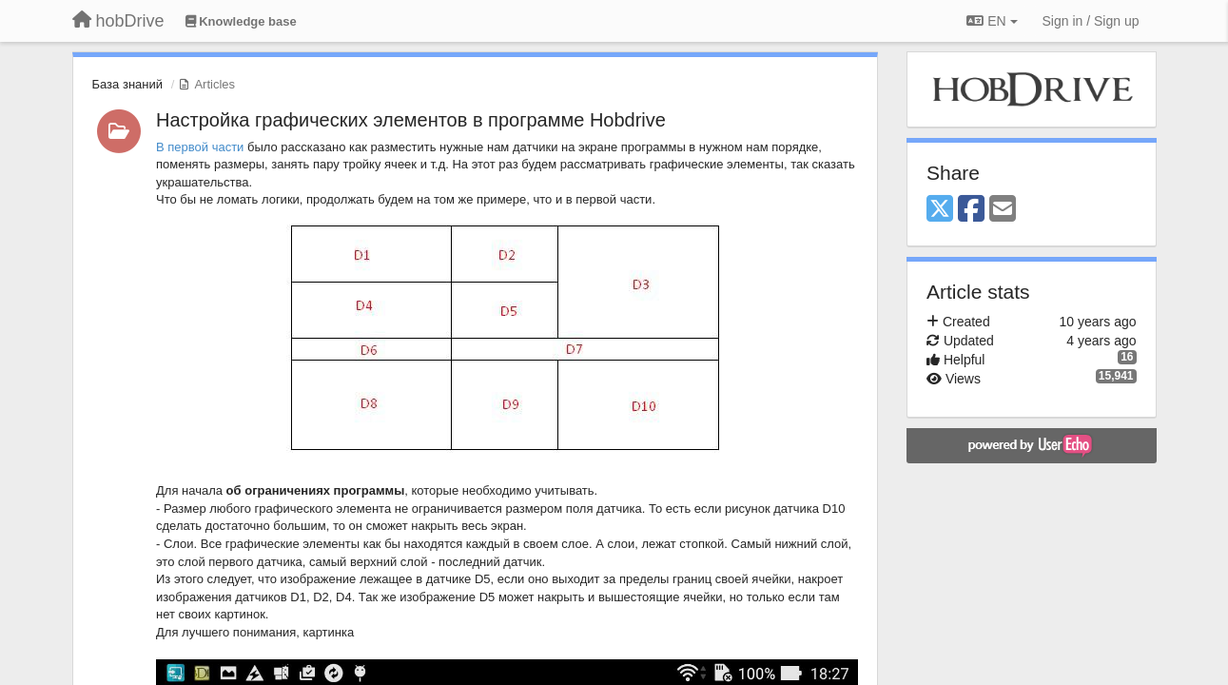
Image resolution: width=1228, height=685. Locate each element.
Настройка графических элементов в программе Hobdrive (411, 119)
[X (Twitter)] (939, 209)
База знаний (128, 84)
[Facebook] (971, 209)
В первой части (200, 147)
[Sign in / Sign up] (1091, 21)
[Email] (1002, 209)
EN (991, 21)
